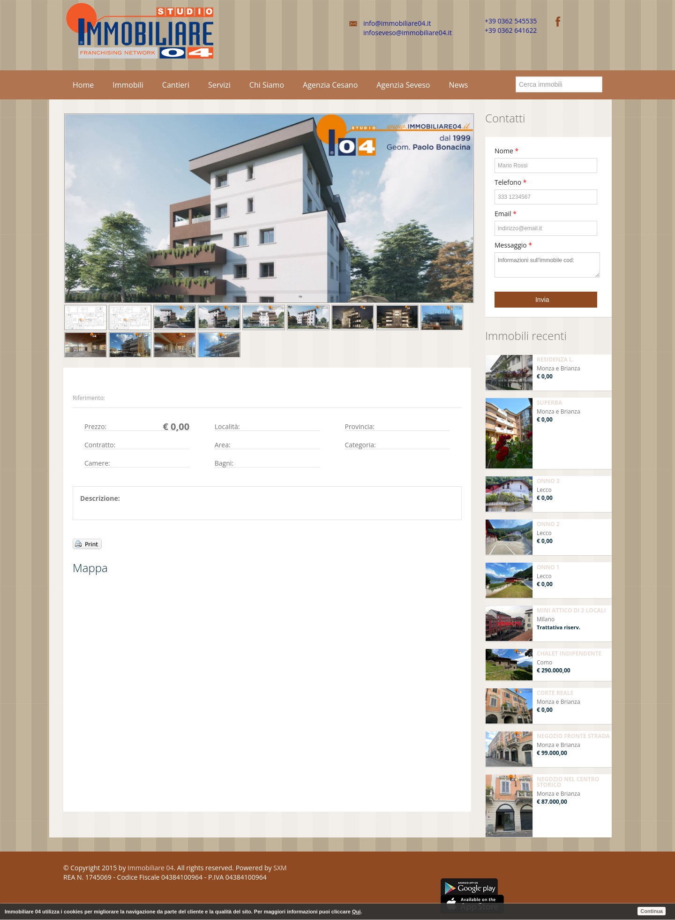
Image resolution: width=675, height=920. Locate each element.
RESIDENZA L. (555, 359)
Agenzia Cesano (330, 85)
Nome (506, 150)
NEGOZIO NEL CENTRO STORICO (568, 782)
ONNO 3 (548, 481)
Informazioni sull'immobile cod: (547, 265)
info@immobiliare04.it (397, 23)
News (458, 85)
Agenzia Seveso (403, 85)
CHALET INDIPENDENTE (569, 653)
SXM (279, 867)
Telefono (510, 182)
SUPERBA (549, 403)
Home (83, 85)
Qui (356, 911)
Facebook (443, 869)
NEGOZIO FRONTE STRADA (573, 736)
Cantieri (175, 85)
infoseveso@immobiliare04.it (407, 32)
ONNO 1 (548, 567)
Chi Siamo (266, 85)
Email (506, 213)
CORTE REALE (555, 693)
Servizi (219, 85)
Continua (651, 911)
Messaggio (513, 245)
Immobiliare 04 (150, 867)
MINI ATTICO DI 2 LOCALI (571, 610)
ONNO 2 (548, 524)
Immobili (127, 85)
